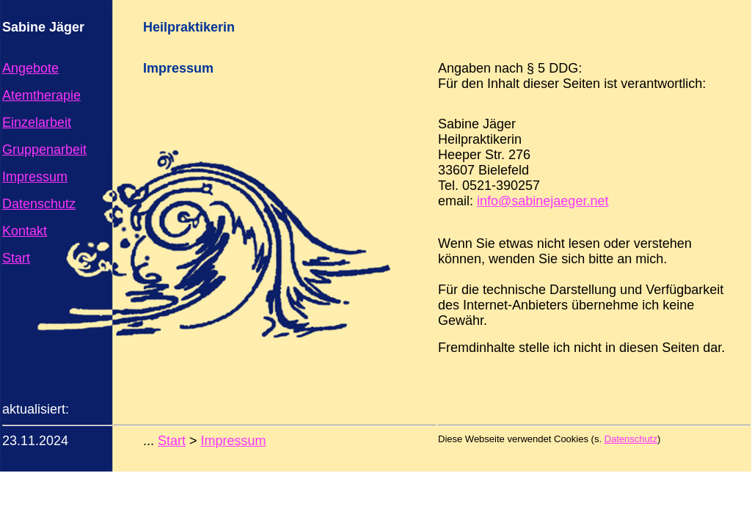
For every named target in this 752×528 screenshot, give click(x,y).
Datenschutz (39, 204)
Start (16, 258)
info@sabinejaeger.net (542, 201)
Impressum (34, 176)
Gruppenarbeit (44, 149)
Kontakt (24, 231)
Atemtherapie (41, 95)
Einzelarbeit (36, 122)
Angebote (30, 68)
